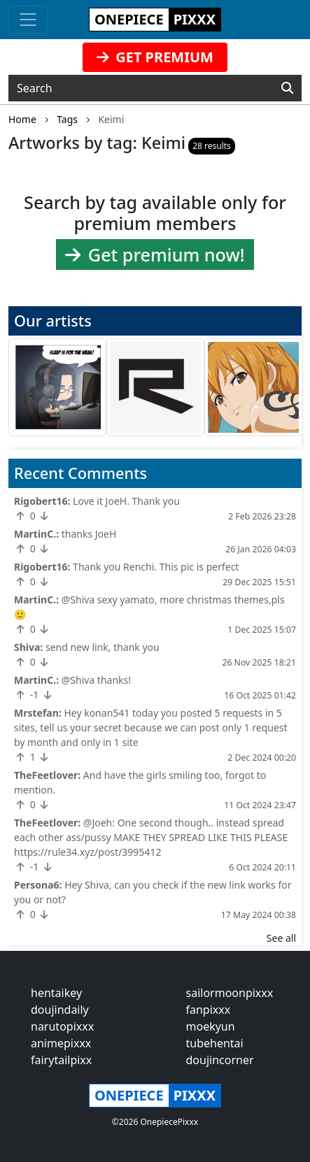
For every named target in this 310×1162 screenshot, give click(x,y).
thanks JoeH (89, 533)
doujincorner (220, 1060)
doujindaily (60, 1009)
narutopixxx (62, 1026)
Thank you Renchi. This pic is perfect (156, 566)
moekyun (210, 1026)
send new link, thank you (102, 647)
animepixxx (61, 1043)
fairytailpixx (61, 1060)
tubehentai (215, 1043)
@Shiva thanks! (96, 680)
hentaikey (56, 992)
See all (281, 938)
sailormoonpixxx (230, 992)
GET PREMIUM (155, 57)
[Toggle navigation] (28, 20)
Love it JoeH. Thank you (126, 501)
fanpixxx (208, 1009)
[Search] (287, 88)
